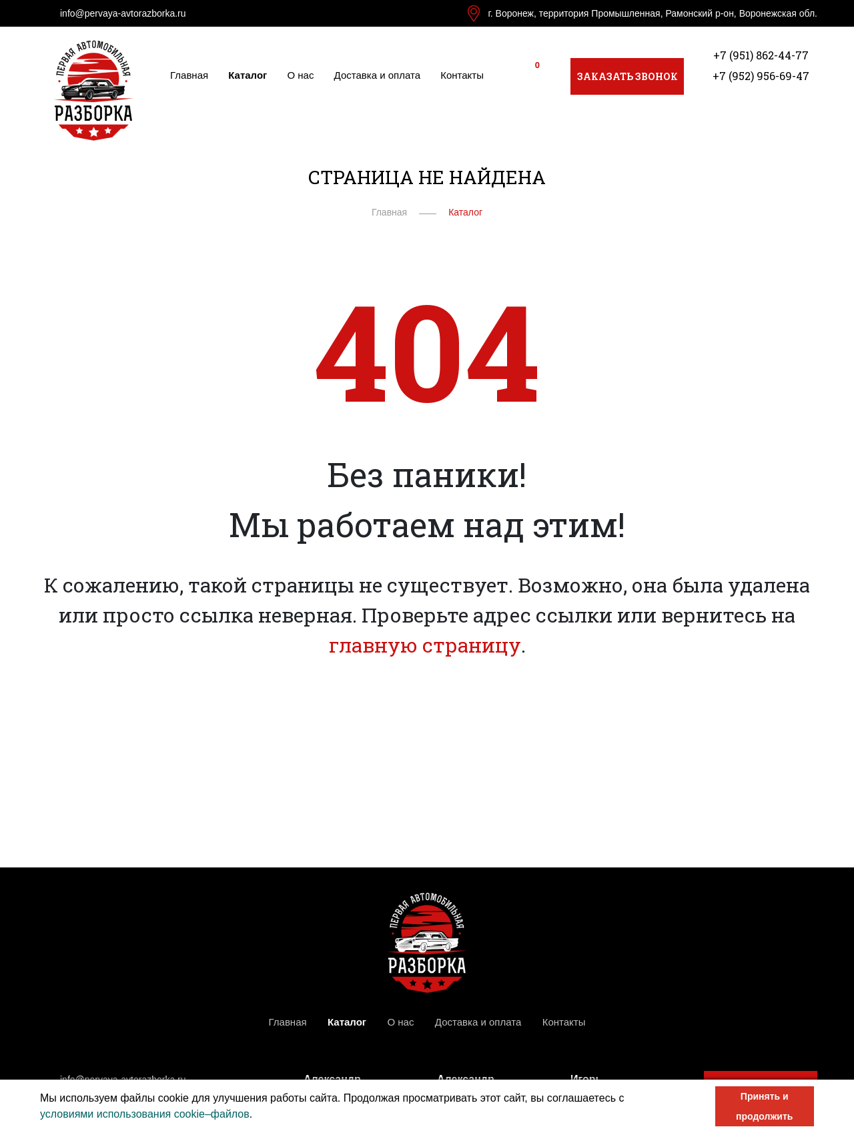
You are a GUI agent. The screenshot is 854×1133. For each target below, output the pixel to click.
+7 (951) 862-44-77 (761, 55)
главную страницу (425, 645)
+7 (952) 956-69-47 (761, 76)
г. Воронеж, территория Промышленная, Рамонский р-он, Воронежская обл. (652, 13)
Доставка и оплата (377, 75)
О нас (301, 75)
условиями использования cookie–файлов (145, 1114)
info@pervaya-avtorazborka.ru (123, 13)
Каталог (247, 75)
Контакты (462, 75)
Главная (189, 75)
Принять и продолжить (764, 1106)
